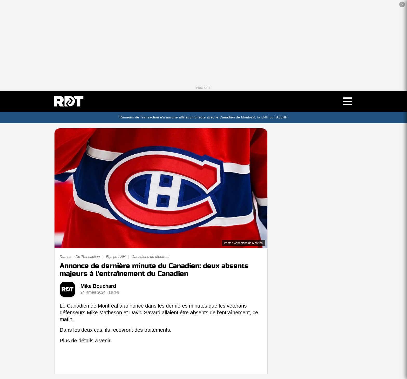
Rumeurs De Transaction (80, 257)
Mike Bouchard (98, 286)
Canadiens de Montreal (150, 257)
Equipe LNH (116, 257)
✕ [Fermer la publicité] (402, 4)
